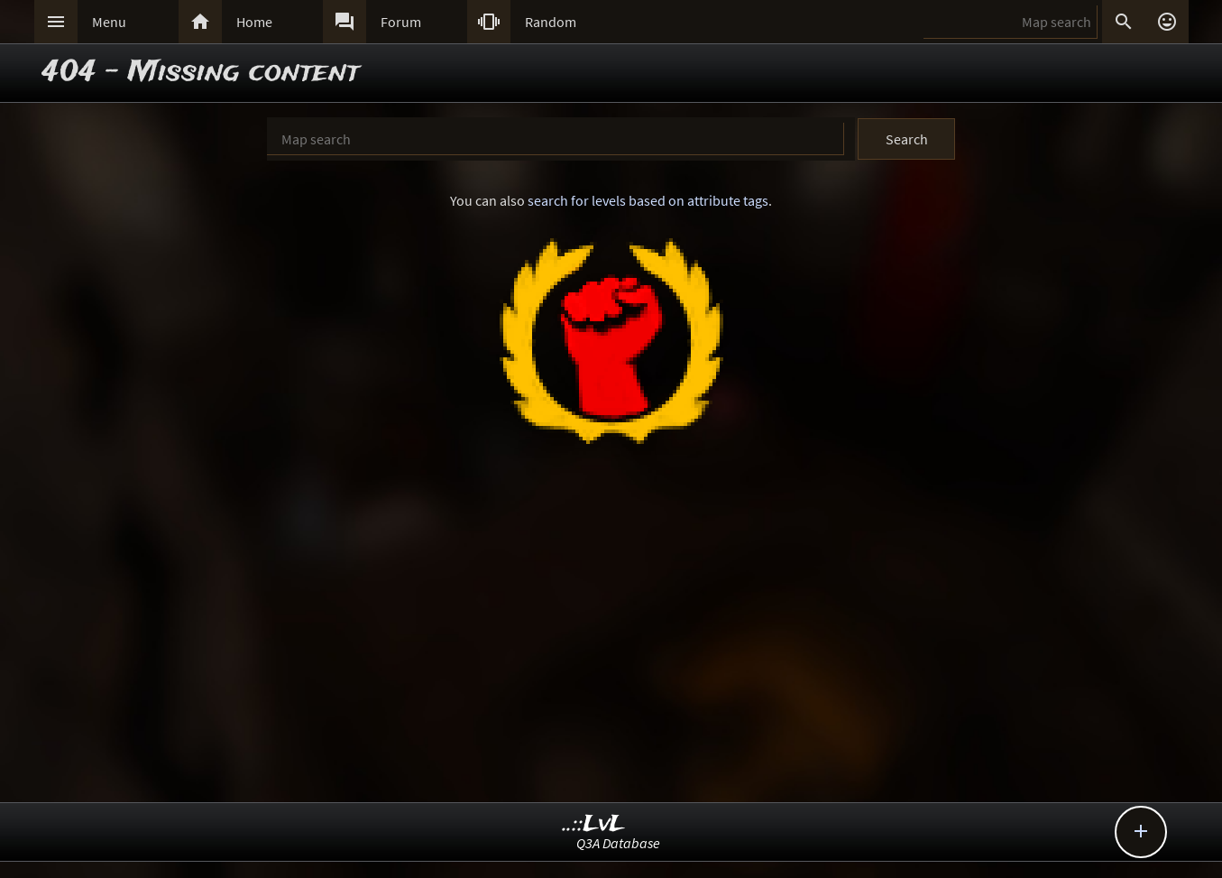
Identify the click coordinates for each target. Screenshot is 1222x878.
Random (550, 22)
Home (254, 22)
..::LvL (594, 824)
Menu (109, 22)
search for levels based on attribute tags (648, 200)
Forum (401, 22)
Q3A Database (618, 843)
